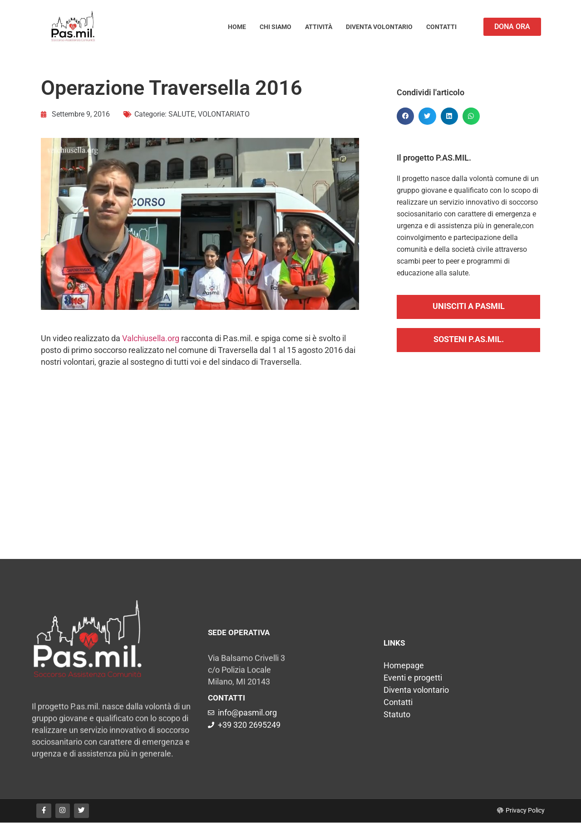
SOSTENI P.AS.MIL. (468, 339)
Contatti (441, 26)
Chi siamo (275, 26)
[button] (405, 116)
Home (237, 26)
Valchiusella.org (150, 338)
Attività (318, 26)
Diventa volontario (379, 26)
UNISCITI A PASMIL (469, 306)
